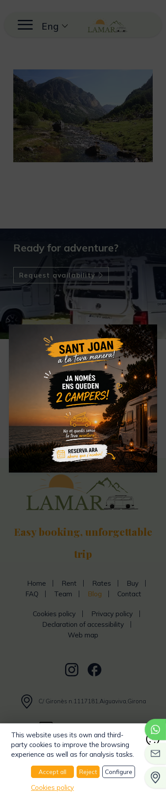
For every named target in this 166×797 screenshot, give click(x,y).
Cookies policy (52, 787)
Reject (88, 771)
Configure (118, 771)
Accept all (52, 771)
